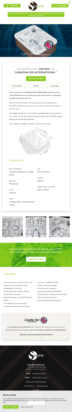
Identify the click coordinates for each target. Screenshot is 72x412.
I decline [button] (14, 407)
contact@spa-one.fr (39, 373)
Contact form (29, 386)
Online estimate (42, 386)
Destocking (12, 6)
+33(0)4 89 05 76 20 (39, 377)
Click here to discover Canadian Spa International (36, 334)
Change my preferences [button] (26, 407)
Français (36, 390)
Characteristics (17, 86)
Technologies (54, 86)
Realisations (60, 6)
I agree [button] (6, 407)
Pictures (36, 86)
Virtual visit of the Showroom (36, 382)
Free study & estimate (36, 79)
